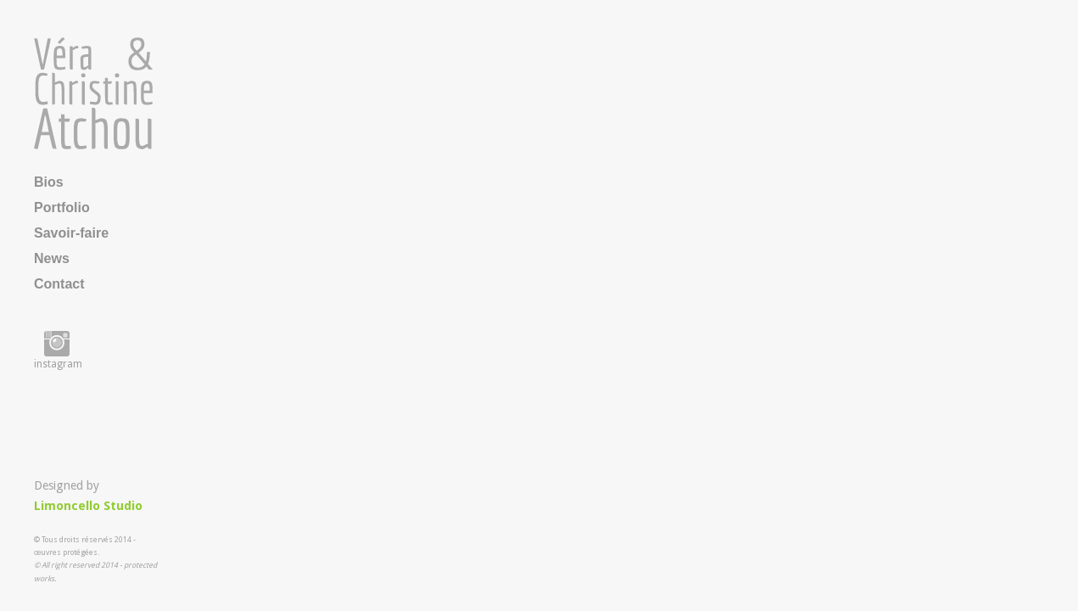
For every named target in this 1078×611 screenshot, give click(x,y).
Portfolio (62, 207)
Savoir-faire (71, 233)
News (52, 258)
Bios (49, 182)
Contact (59, 284)
